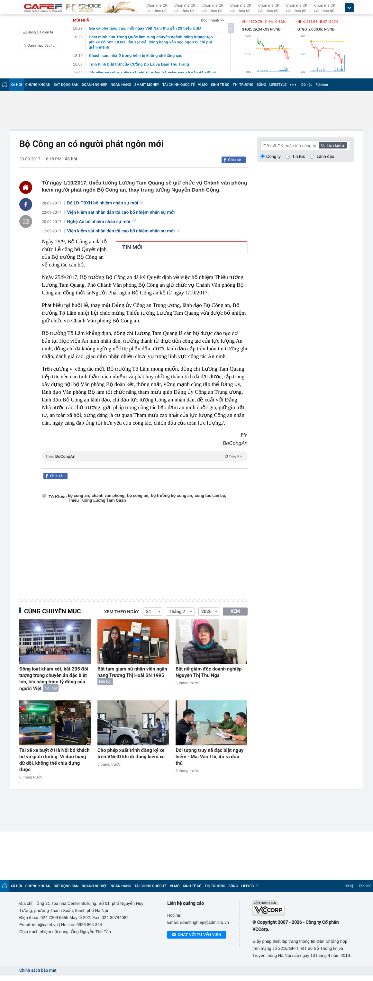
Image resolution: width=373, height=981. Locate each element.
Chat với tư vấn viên (196, 935)
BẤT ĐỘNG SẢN (66, 85)
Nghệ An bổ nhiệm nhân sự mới (101, 221)
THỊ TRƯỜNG (243, 85)
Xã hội (70, 159)
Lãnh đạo (325, 156)
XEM (235, 611)
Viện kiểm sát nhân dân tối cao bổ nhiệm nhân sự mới (123, 212)
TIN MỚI (132, 247)
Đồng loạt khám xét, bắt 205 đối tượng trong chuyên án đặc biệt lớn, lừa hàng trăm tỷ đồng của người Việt (53, 678)
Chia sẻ (234, 160)
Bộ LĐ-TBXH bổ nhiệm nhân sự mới (105, 203)
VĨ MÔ (203, 85)
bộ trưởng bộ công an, (172, 495)
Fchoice (321, 85)
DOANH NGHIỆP (94, 85)
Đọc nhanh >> (212, 20)
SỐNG (261, 85)
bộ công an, (79, 495)
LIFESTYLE (278, 85)
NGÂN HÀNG (121, 85)
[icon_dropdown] (349, 8)
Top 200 (365, 886)
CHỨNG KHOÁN (37, 85)
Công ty (273, 156)
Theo (144, 456)
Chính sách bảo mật (37, 970)
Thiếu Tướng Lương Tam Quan (97, 500)
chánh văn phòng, (108, 495)
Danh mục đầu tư (38, 45)
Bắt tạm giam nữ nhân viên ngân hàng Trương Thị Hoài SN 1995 (132, 672)
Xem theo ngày (121, 612)
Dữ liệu (306, 85)
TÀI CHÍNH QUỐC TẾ (178, 85)
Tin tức (298, 156)
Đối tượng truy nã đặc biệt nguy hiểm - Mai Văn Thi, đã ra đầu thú (209, 756)
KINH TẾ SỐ (220, 85)
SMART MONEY (146, 85)
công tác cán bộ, (210, 495)
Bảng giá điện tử (37, 32)
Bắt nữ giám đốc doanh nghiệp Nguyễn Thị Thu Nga (209, 672)
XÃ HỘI (16, 85)
